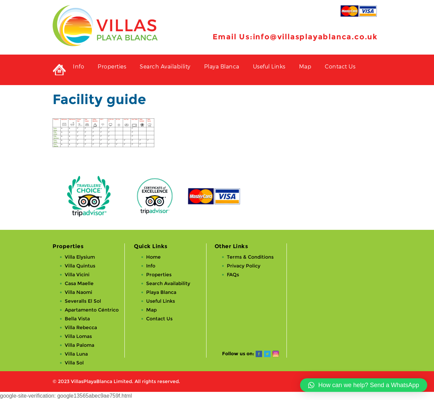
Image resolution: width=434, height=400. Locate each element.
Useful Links (269, 66)
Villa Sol (74, 363)
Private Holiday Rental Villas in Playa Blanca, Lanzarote (59, 70)
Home (153, 257)
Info (78, 66)
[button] (363, 385)
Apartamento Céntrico (92, 310)
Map (305, 66)
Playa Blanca (221, 66)
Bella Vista (77, 319)
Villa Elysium (80, 257)
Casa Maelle (79, 283)
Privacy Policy (243, 266)
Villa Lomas (78, 336)
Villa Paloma (79, 345)
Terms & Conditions (250, 257)
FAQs (233, 275)
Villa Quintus (80, 266)
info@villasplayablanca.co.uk (315, 36)
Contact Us (340, 66)
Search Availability (165, 66)
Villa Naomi (78, 292)
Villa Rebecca (81, 327)
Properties (112, 66)
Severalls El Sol (83, 301)
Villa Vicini (77, 275)
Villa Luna (76, 354)
